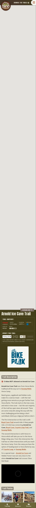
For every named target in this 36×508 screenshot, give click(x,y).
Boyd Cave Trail (7, 422)
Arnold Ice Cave (30, 37)
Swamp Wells (10, 14)
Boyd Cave (22, 15)
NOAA (4, 328)
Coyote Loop (19, 35)
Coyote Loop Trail (22, 427)
